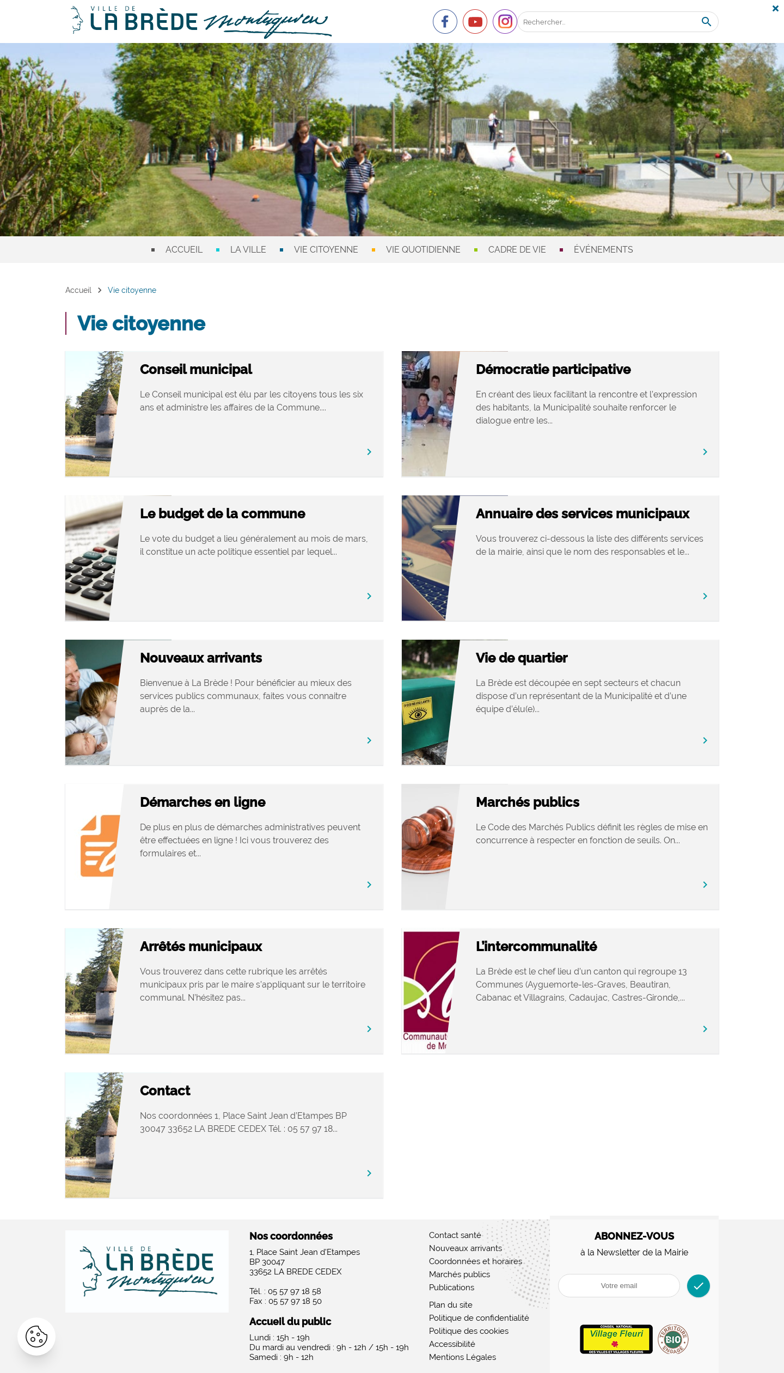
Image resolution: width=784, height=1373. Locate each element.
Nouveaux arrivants (240, 658)
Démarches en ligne (241, 803)
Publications (451, 1287)
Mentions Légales (462, 1357)
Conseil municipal (235, 370)
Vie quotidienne (423, 249)
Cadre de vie (517, 249)
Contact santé (455, 1235)
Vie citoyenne (326, 249)
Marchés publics (566, 803)
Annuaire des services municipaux (582, 522)
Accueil (184, 249)
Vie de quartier (560, 658)
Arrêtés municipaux (240, 947)
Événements (603, 249)
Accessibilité (452, 1344)
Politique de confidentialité (479, 1318)
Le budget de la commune (261, 514)
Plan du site (451, 1305)
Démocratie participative (591, 370)
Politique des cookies (469, 1331)
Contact (204, 1091)
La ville (248, 249)
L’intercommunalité (574, 947)
